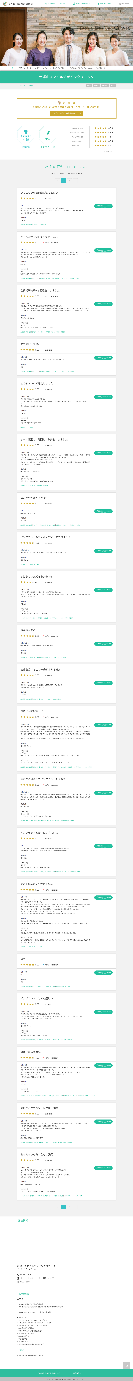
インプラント (36, 225)
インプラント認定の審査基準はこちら (65, 113)
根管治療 (43, 225)
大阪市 (96, 85)
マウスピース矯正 (74, 278)
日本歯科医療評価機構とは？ (49, 1373)
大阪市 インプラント (42, 68)
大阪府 (89, 85)
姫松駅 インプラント (59, 68)
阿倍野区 (105, 85)
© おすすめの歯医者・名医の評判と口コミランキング (66, 1379)
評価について (109, 152)
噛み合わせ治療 (50, 278)
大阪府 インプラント (24, 68)
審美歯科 (28, 278)
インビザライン (65, 278)
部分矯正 (73, 371)
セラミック (92, 1096)
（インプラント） (82, 167)
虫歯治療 (23, 225)
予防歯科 (28, 332)
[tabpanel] (66, 36)
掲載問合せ (77, 1373)
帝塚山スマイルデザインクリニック (66, 76)
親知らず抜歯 (29, 820)
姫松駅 (113, 85)
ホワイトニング (25, 618)
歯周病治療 (29, 225)
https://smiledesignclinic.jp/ (26, 1269)
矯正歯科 (42, 278)
